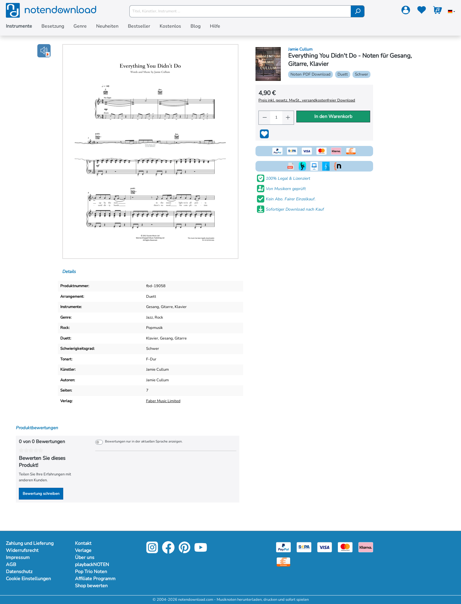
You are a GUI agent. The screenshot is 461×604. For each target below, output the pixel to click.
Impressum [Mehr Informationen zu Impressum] (18, 557)
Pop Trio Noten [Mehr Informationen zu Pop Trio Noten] (91, 571)
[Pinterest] (184, 552)
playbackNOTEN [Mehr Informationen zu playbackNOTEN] (93, 564)
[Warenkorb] (437, 11)
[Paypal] (283, 547)
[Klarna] (366, 547)
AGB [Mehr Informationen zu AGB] (11, 564)
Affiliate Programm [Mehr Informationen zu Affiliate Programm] (96, 578)
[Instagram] (152, 552)
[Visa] (324, 547)
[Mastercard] (345, 547)
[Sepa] (304, 547)
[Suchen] (358, 11)
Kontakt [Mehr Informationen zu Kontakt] (83, 543)
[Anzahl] (276, 118)
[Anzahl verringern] (264, 118)
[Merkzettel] (422, 11)
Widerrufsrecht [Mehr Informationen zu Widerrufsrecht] (22, 550)
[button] (44, 50)
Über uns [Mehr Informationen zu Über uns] (85, 557)
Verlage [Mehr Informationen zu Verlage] (83, 550)
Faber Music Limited (164, 401)
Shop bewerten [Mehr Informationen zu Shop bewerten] (91, 586)
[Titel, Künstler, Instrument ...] (240, 11)
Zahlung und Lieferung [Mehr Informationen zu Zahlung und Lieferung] (30, 543)
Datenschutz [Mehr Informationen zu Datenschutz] (19, 571)
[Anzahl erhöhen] (288, 118)
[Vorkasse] (283, 561)
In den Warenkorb (333, 116)
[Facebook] (168, 552)
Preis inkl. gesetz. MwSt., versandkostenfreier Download (306, 100)
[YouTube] (200, 552)
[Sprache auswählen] (451, 12)
